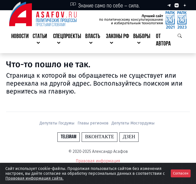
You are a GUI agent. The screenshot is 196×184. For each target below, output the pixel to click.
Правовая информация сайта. (34, 178)
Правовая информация (98, 160)
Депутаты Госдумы (58, 123)
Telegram (68, 137)
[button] (41, 40)
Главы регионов (93, 123)
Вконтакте (99, 137)
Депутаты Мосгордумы (133, 123)
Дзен (129, 137)
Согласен (180, 173)
